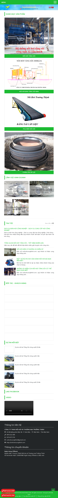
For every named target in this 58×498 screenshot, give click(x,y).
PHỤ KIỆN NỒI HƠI (29, 129)
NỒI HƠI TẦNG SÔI (29, 56)
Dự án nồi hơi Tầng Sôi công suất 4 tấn (27, 356)
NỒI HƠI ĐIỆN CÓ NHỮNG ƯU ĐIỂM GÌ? (30, 249)
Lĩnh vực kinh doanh (15, 177)
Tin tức (9, 223)
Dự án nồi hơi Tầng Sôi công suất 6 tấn (27, 365)
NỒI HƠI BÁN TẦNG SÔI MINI (29, 91)
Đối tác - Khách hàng (16, 283)
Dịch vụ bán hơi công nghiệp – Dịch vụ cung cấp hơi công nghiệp (27, 229)
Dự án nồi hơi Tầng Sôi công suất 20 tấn (27, 347)
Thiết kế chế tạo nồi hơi (41, 190)
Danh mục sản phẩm (15, 14)
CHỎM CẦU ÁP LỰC (29, 172)
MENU (3, 2)
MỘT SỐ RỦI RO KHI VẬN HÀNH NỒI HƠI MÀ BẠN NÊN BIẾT (34, 260)
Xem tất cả (49, 223)
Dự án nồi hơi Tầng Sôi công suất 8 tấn (27, 373)
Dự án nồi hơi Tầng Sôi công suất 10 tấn (27, 382)
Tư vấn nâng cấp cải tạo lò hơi (16, 208)
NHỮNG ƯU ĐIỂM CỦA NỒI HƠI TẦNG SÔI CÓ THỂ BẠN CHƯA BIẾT (34, 269)
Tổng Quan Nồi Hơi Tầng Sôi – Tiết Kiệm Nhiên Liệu (24, 243)
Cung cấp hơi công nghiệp (16, 190)
